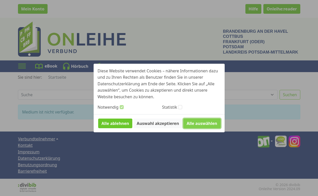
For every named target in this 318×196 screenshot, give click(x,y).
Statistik (169, 107)
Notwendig (108, 107)
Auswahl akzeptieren (158, 123)
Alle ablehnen (115, 123)
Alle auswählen (202, 123)
